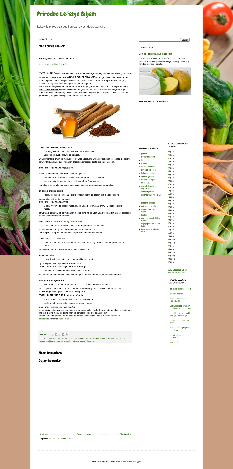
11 (169, 194)
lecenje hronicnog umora (110, 338)
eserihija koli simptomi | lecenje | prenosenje (180, 314)
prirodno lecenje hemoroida (177, 336)
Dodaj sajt (177, 270)
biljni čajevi (145, 183)
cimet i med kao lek (64, 338)
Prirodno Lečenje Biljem (66, 14)
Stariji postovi (125, 434)
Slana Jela (145, 160)
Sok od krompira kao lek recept (155, 54)
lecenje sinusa (67, 249)
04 (169, 155)
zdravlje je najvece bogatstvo (149, 187)
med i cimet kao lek (64, 341)
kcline (123, 461)
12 (169, 191)
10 (169, 161)
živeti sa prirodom (148, 170)
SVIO (170, 270)
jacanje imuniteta (105, 89)
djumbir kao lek (176, 294)
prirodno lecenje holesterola (68, 221)
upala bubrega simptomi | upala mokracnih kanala (180, 307)
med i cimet (51, 341)
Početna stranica (84, 434)
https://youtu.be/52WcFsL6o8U (53, 64)
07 (169, 168)
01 (169, 187)
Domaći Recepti (148, 157)
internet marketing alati (150, 195)
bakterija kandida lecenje (180, 289)
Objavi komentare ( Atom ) (63, 439)
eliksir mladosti (79, 338)
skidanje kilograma (149, 180)
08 (169, 165)
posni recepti (146, 154)
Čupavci (144, 163)
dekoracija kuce (147, 176)
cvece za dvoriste (148, 166)
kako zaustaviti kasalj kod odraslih (179, 300)
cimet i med (51, 338)
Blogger (137, 461)
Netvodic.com (180, 272)
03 (169, 181)
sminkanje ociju (147, 192)
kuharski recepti (148, 173)
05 (169, 174)
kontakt (144, 215)
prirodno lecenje (148, 203)
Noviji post (44, 434)
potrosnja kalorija (148, 206)
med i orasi (64, 319)
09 (169, 152)
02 (169, 158)
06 (169, 171)
